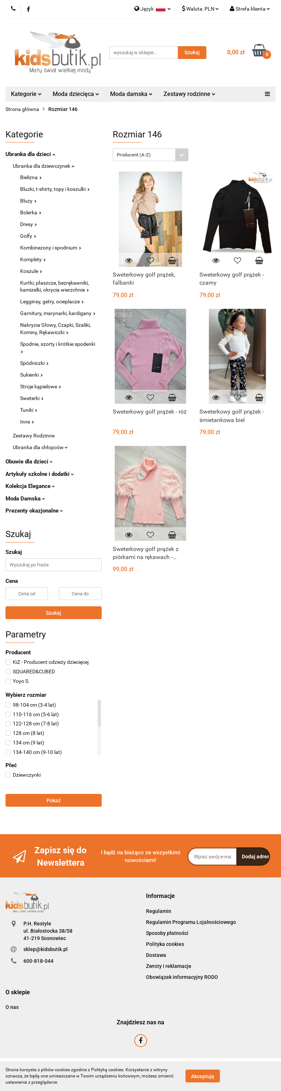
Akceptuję (202, 1076)
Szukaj (53, 613)
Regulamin (158, 911)
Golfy (28, 236)
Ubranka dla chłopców (40, 447)
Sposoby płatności (167, 933)
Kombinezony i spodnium (50, 248)
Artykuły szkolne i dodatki (39, 474)
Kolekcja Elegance (30, 486)
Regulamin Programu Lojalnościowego (191, 922)
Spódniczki (34, 363)
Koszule (31, 271)
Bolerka (30, 212)
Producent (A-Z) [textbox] (134, 155)
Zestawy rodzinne (190, 93)
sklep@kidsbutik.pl (45, 949)
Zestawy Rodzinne (34, 436)
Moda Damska (25, 498)
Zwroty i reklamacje (168, 966)
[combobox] (150, 154)
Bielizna (31, 177)
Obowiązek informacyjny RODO (182, 977)
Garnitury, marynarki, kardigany (57, 313)
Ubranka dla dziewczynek (43, 166)
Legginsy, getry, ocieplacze (52, 301)
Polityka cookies (165, 944)
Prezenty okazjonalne (34, 510)
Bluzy (28, 201)
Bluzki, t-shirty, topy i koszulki (55, 189)
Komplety (33, 259)
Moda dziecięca (76, 93)
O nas (12, 1007)
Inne (27, 422)
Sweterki (32, 398)
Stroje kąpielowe (40, 386)
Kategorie (26, 93)
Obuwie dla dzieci (29, 461)
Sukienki (31, 375)
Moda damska (131, 93)
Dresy (28, 224)
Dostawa (156, 955)
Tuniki (28, 410)
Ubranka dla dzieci (30, 154)
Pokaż (53, 800)
